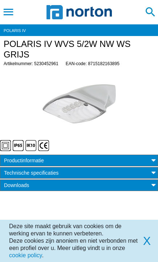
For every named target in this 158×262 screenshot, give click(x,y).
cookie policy (25, 255)
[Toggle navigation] (8, 12)
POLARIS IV (15, 30)
